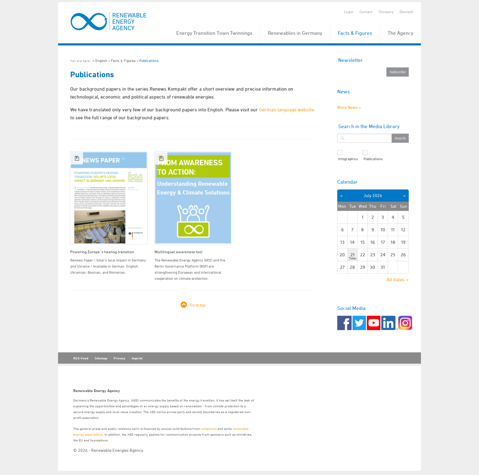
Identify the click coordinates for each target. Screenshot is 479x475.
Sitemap (101, 358)
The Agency (400, 33)
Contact (366, 11)
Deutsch (406, 11)
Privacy (119, 358)
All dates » (397, 279)
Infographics (348, 159)
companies (209, 428)
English (101, 60)
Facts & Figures (355, 33)
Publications (149, 60)
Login (348, 11)
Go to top (198, 305)
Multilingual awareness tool (179, 251)
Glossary (385, 11)
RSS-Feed (80, 358)
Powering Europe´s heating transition (102, 251)
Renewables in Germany (295, 33)
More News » (349, 107)
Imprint (137, 358)
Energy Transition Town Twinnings (214, 33)
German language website (286, 109)
